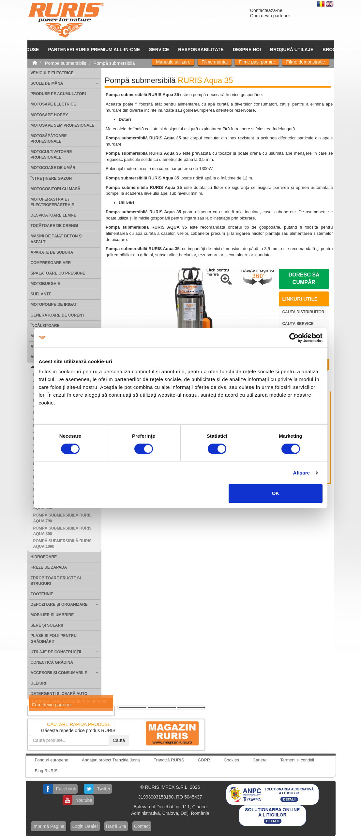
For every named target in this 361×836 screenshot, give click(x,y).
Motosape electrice (53, 104)
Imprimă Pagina (49, 826)
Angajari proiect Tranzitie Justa (111, 760)
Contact (142, 826)
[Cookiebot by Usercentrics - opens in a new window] (294, 338)
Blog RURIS (46, 770)
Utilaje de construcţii (56, 652)
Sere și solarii (47, 625)
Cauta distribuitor (303, 312)
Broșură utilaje (291, 49)
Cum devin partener (270, 15)
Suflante (41, 294)
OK (275, 493)
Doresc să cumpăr (303, 278)
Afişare (301, 472)
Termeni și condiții (297, 760)
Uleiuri (38, 683)
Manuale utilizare (173, 61)
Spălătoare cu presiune (58, 273)
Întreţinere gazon (51, 178)
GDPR (204, 760)
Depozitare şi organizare (59, 604)
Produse (27, 49)
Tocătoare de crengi (54, 225)
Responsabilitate (201, 49)
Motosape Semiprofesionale (63, 125)
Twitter (103, 788)
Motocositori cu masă (56, 189)
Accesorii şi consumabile (59, 673)
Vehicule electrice (52, 73)
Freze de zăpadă (49, 567)
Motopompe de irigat (54, 304)
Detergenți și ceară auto (59, 693)
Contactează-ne (266, 10)
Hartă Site (116, 826)
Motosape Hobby (49, 115)
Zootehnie (42, 594)
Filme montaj (215, 61)
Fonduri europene (51, 760)
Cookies (231, 760)
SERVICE (159, 49)
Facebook (66, 788)
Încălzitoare (45, 325)
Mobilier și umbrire (52, 615)
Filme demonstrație (305, 61)
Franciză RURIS (169, 760)
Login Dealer (85, 826)
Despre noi (247, 49)
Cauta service (297, 323)
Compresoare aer (51, 263)
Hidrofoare (44, 557)
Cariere (260, 760)
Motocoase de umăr (53, 167)
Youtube (84, 800)
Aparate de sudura (52, 252)
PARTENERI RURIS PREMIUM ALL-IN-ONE (94, 49)
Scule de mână (47, 83)
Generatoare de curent (58, 315)
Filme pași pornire (257, 61)
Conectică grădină (52, 662)
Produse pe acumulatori (58, 94)
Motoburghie (45, 283)
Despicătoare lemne (53, 215)
